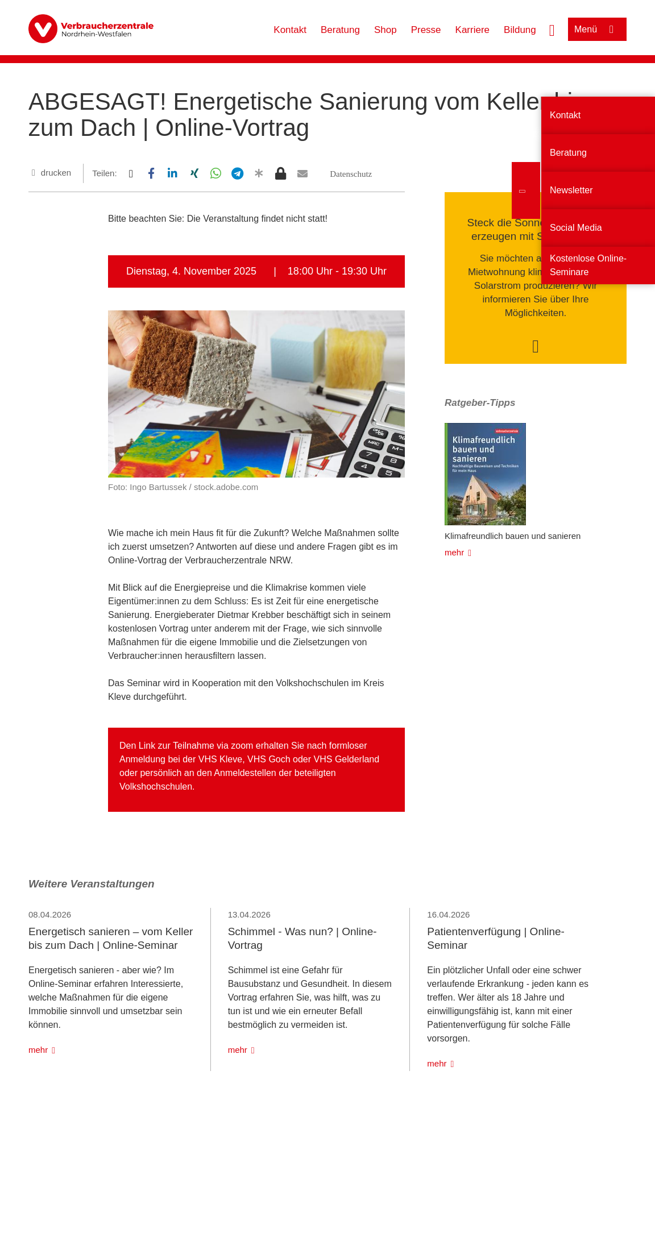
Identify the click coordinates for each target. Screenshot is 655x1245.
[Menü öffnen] (597, 29)
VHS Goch (269, 759)
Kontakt (289, 29)
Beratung (340, 29)
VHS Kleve (220, 759)
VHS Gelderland (347, 759)
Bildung (520, 29)
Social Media (576, 228)
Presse (426, 29)
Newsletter (571, 190)
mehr (454, 552)
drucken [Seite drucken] (56, 172)
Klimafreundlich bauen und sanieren (513, 536)
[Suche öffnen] (552, 29)
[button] (130, 173)
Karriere (472, 29)
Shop (385, 29)
